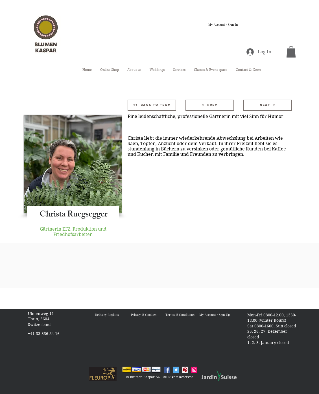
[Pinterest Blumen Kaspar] (185, 370)
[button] (291, 52)
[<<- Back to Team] (152, 105)
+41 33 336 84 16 (44, 333)
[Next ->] (267, 105)
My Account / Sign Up (214, 314)
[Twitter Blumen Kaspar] (176, 370)
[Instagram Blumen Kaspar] (194, 370)
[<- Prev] (209, 105)
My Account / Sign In (223, 24)
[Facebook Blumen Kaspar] (167, 370)
